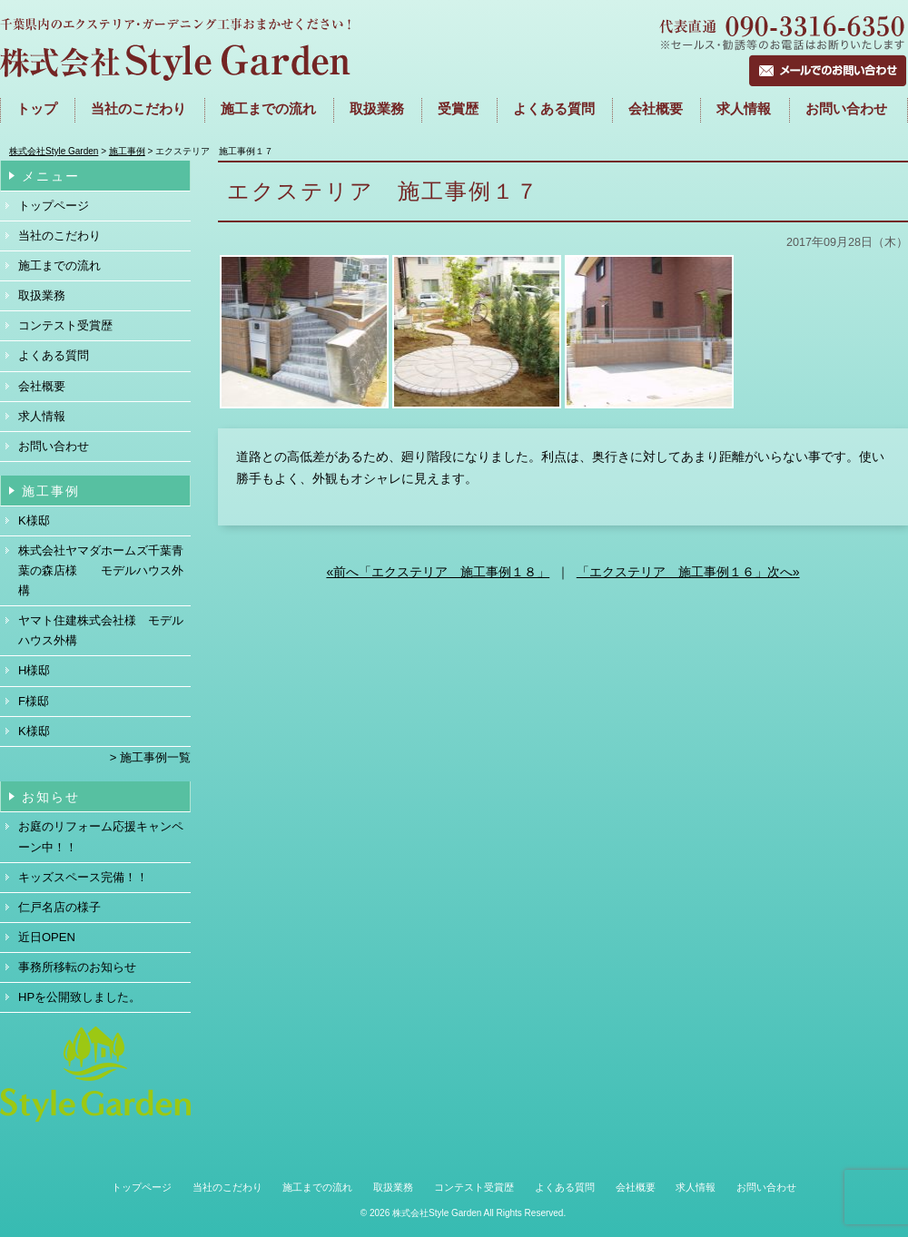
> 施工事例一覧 (150, 757)
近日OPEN (46, 937)
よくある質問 (554, 109)
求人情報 (743, 109)
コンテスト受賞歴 (65, 325)
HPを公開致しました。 (79, 997)
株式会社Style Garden (436, 1213)
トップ (36, 109)
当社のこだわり (138, 109)
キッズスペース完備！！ (83, 877)
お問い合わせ (846, 109)
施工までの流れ (59, 265)
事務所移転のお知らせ (77, 967)
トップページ (53, 205)
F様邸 (33, 701)
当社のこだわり (59, 235)
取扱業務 (377, 109)
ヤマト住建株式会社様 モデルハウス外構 (100, 630)
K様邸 (34, 520)
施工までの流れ (268, 109)
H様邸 (34, 670)
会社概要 (655, 109)
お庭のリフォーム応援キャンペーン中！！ (100, 836)
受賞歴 (458, 109)
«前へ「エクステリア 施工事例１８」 (437, 572)
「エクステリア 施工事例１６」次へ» (688, 572)
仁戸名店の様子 (59, 907)
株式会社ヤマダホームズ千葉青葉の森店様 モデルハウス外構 (100, 570)
